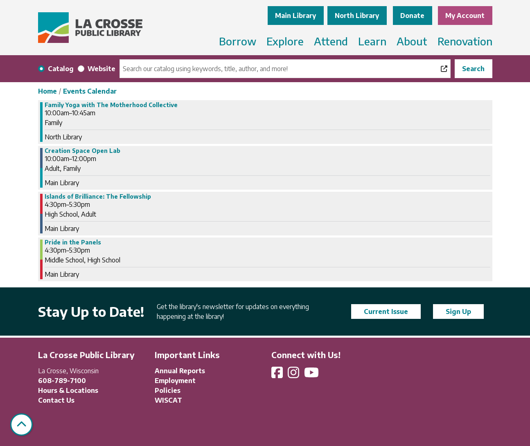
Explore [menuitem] (285, 41)
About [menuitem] (412, 41)
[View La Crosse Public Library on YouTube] (312, 375)
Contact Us (56, 400)
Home (47, 91)
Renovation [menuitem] (465, 41)
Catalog (61, 69)
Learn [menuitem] (372, 41)
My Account (465, 15)
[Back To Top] (21, 424)
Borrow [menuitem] (237, 41)
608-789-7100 (62, 381)
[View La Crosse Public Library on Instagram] (294, 375)
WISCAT (168, 400)
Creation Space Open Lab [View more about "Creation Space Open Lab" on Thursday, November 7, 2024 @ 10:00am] (82, 151)
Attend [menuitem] (331, 41)
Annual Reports (180, 371)
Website (101, 69)
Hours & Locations (68, 390)
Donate (412, 15)
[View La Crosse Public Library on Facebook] (277, 375)
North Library (357, 15)
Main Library (295, 15)
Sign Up (458, 311)
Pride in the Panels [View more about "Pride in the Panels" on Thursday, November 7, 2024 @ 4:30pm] (73, 242)
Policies (167, 390)
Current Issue (386, 311)
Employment (175, 381)
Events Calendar (90, 91)
